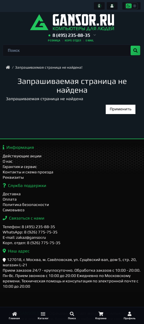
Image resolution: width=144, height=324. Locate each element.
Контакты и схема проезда (28, 172)
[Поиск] (72, 315)
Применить (120, 109)
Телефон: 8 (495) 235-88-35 (29, 226)
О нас (8, 161)
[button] (72, 35)
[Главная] (14, 315)
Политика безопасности (26, 204)
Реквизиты (13, 177)
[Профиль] (129, 315)
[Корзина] (100, 315)
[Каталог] (43, 315)
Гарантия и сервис (20, 166)
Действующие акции (22, 156)
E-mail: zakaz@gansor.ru (24, 237)
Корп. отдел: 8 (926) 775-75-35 (31, 242)
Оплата (10, 199)
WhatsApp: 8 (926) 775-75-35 (30, 232)
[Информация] (99, 6)
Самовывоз (14, 210)
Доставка (12, 194)
